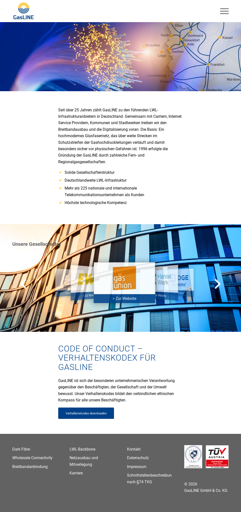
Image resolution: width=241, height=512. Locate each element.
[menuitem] (222, 11)
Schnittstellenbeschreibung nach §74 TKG (149, 478)
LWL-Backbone (82, 449)
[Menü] (222, 11)
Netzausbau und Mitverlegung (84, 461)
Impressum (136, 466)
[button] (23, 284)
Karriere (76, 473)
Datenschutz (138, 457)
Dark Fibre (21, 449)
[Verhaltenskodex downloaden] (86, 413)
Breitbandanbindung (30, 466)
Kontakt (134, 449)
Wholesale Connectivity (32, 457)
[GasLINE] (23, 11)
